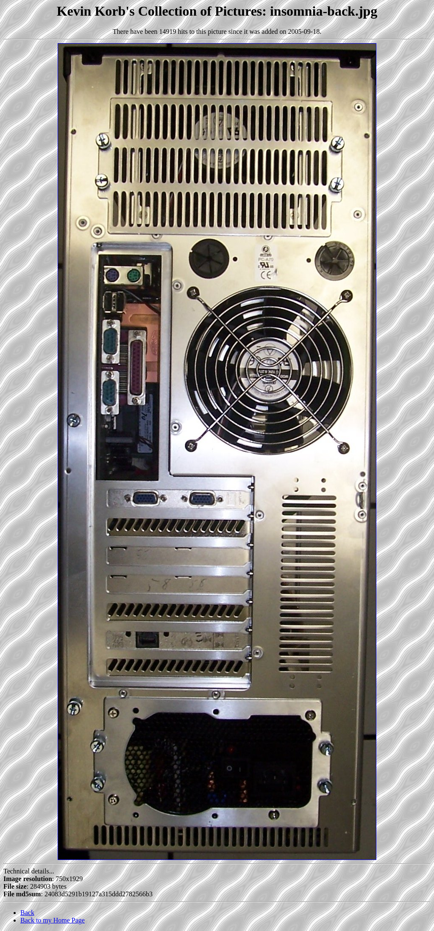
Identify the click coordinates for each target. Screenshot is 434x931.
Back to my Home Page (52, 920)
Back (27, 912)
